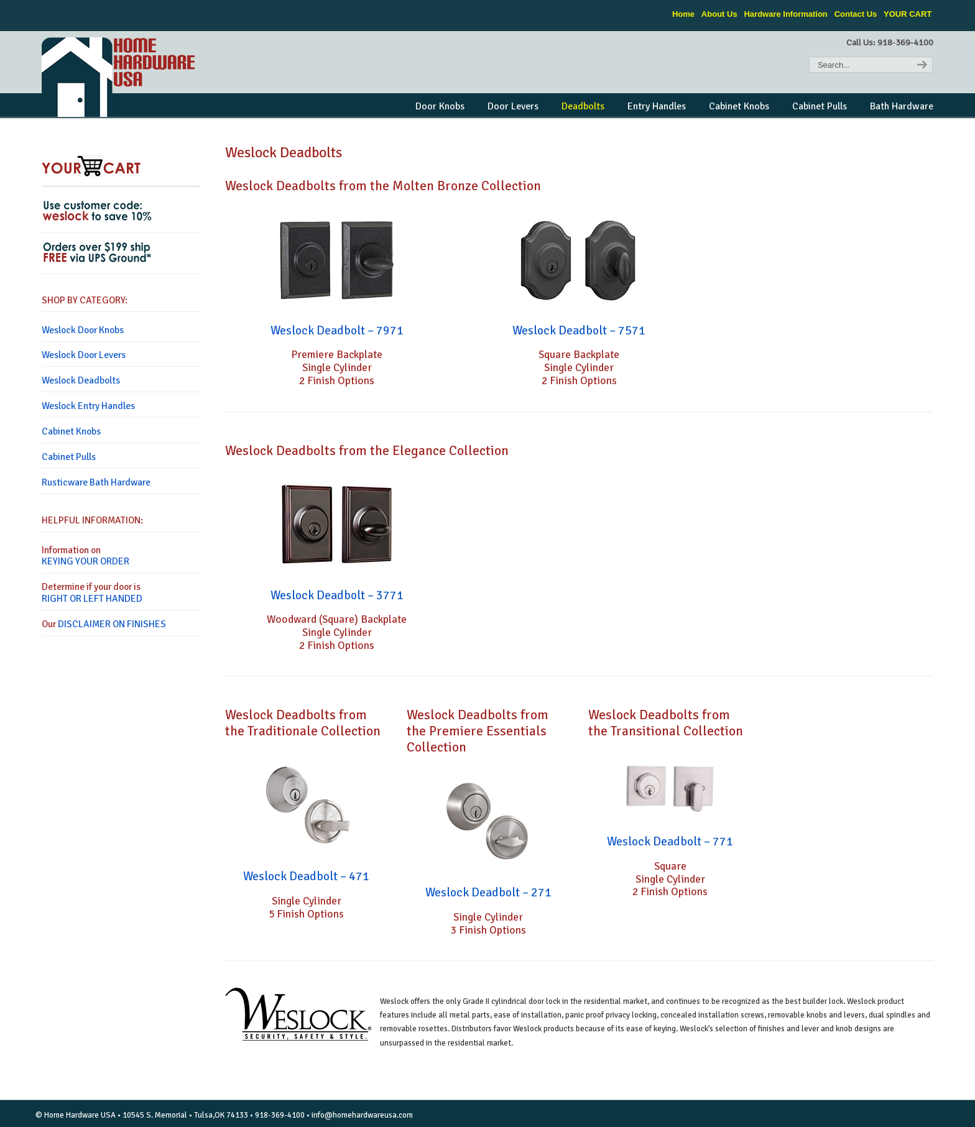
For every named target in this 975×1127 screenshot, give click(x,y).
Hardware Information (785, 14)
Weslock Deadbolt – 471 (306, 876)
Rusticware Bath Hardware (96, 482)
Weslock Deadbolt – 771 (670, 841)
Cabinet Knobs (71, 431)
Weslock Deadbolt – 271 (488, 892)
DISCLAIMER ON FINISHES (112, 624)
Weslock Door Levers (84, 355)
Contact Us (855, 14)
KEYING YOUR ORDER (85, 561)
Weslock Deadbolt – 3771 (337, 595)
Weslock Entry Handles (88, 406)
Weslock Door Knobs (83, 330)
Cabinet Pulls (69, 457)
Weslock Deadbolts (81, 380)
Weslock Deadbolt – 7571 (578, 330)
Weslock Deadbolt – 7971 (337, 330)
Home (683, 14)
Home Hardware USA (119, 77)
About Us (719, 14)
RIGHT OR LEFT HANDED (92, 598)
